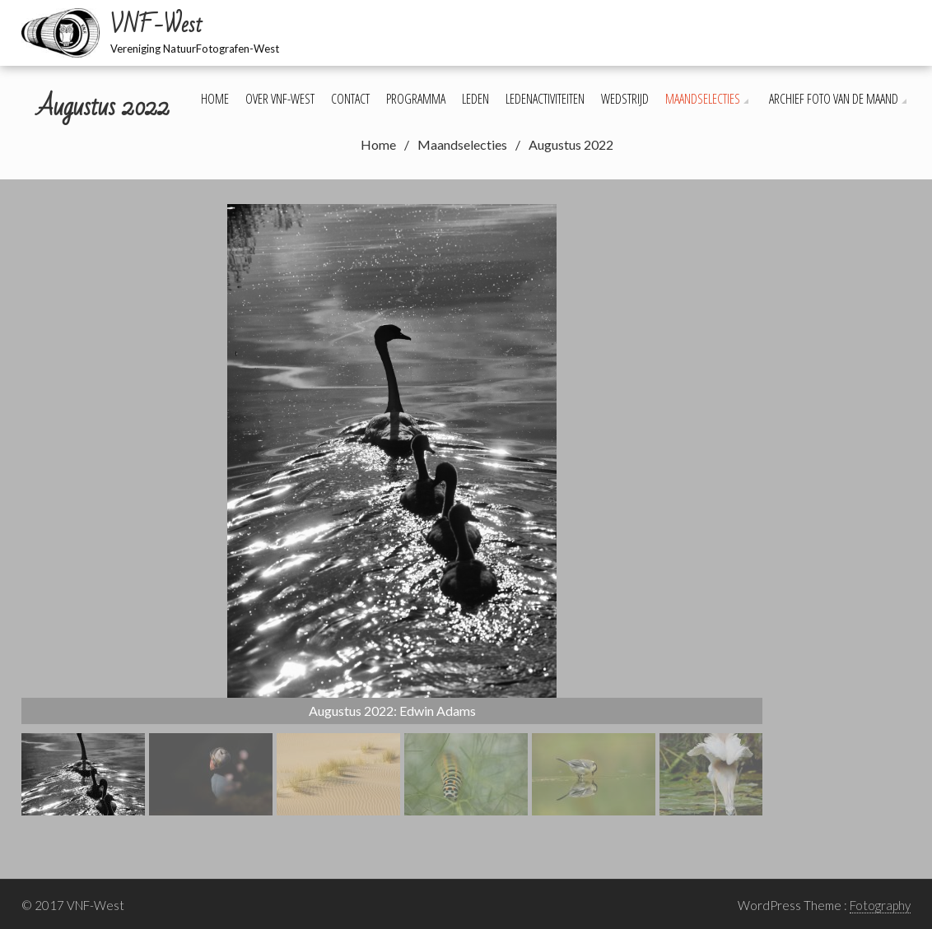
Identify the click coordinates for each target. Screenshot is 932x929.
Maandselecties (702, 99)
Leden (475, 99)
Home (215, 99)
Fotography (880, 905)
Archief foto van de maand (833, 99)
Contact (350, 99)
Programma (415, 99)
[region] (391, 509)
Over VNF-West (280, 99)
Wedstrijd (625, 99)
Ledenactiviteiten (545, 99)
